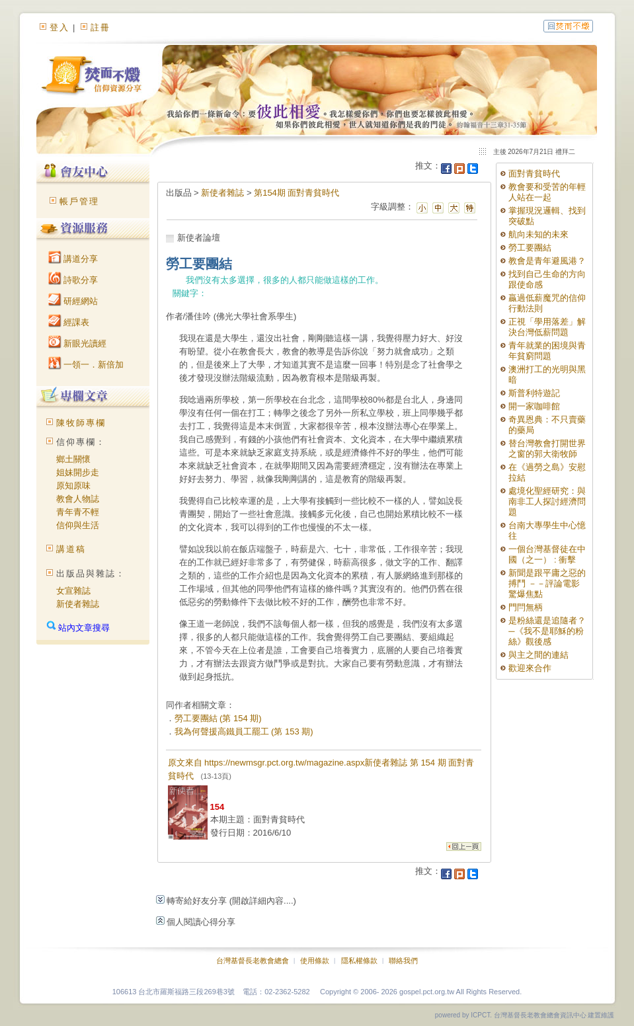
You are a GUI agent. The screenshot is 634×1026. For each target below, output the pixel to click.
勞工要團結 (529, 248)
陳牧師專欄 (81, 423)
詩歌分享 (73, 280)
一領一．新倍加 (86, 365)
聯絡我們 (403, 961)
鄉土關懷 (73, 459)
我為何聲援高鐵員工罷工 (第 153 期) (244, 731)
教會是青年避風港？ (547, 261)
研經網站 (73, 301)
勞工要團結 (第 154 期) (218, 718)
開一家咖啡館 (534, 406)
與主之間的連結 (538, 655)
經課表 (69, 322)
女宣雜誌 (73, 591)
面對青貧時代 (534, 173)
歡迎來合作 (529, 668)
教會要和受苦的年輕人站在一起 (547, 192)
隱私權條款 (359, 961)
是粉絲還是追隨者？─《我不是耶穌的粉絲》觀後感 (547, 631)
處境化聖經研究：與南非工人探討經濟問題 (547, 501)
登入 (59, 27)
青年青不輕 (77, 512)
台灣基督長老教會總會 (252, 961)
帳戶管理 (79, 201)
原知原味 (73, 486)
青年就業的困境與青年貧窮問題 (547, 350)
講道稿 (71, 549)
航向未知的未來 (538, 234)
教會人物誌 (77, 499)
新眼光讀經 (77, 343)
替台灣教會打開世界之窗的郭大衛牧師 (547, 448)
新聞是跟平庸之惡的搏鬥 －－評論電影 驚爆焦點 (547, 583)
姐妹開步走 (77, 472)
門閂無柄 (525, 607)
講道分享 (73, 259)
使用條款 (314, 961)
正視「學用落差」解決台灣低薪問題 (547, 327)
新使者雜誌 (77, 604)
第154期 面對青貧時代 (296, 193)
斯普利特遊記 (534, 393)
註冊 (100, 27)
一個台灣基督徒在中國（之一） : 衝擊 (547, 554)
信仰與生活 (77, 525)
